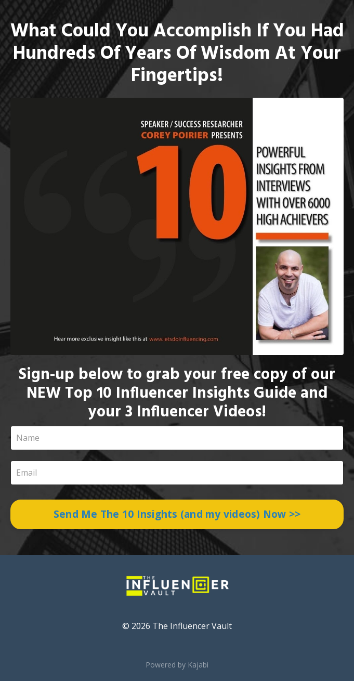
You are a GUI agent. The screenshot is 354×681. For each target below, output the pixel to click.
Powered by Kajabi (177, 665)
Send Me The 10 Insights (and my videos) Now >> (177, 514)
